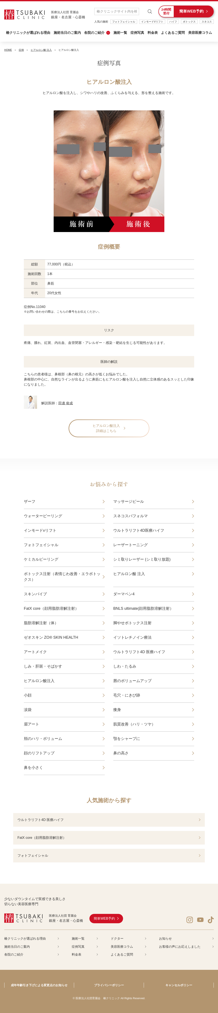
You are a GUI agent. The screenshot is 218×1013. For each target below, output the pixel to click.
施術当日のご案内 (67, 32)
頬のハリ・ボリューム (43, 739)
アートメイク (35, 652)
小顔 (28, 695)
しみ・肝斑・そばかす (43, 666)
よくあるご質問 (173, 32)
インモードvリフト (40, 530)
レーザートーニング (130, 545)
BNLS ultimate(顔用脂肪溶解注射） (143, 608)
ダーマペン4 (124, 594)
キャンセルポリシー (178, 985)
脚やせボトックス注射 (132, 623)
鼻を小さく (33, 767)
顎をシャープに (126, 739)
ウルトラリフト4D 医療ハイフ (139, 652)
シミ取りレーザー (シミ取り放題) (142, 559)
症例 (21, 49)
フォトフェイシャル (123, 21)
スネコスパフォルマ (130, 516)
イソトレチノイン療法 (132, 637)
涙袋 (28, 710)
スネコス (207, 21)
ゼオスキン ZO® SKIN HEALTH (51, 637)
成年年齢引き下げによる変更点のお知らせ (39, 985)
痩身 (117, 710)
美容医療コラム (200, 32)
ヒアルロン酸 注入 (41, 49)
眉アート (31, 724)
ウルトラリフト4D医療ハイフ (138, 530)
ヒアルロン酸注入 (39, 681)
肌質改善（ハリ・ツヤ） (134, 724)
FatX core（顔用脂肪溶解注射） (51, 608)
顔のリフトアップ (39, 753)
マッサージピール (128, 501)
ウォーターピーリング (43, 516)
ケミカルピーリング (41, 559)
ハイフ (173, 21)
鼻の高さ (121, 753)
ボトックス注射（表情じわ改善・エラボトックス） (62, 577)
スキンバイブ (35, 594)
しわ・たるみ (124, 666)
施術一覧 (120, 32)
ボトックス (189, 21)
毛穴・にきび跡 (126, 695)
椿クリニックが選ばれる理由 (28, 32)
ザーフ (29, 501)
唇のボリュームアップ (132, 681)
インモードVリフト (152, 21)
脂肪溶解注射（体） (41, 623)
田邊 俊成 (65, 403)
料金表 (153, 32)
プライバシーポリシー (109, 985)
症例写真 (137, 32)
